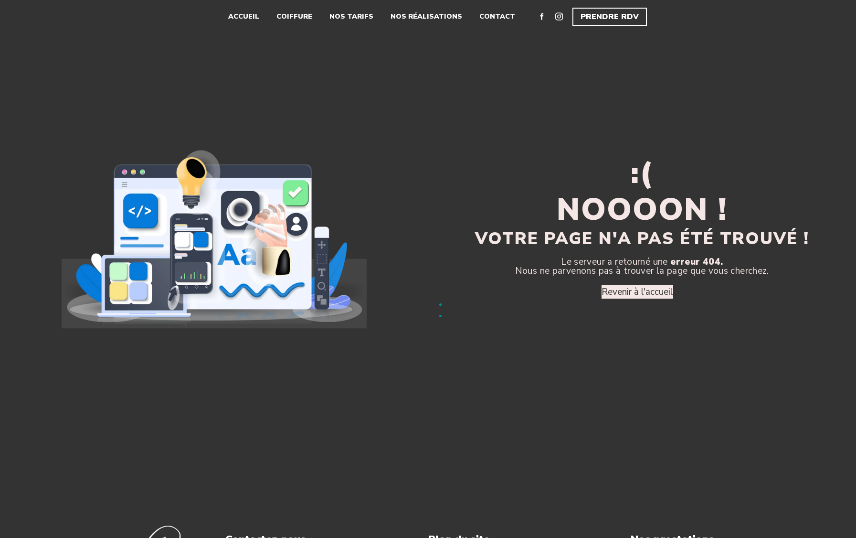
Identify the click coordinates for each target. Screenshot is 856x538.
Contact (497, 16)
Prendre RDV (610, 16)
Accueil (243, 16)
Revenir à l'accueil (637, 292)
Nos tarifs (351, 16)
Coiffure (294, 16)
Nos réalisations (426, 16)
